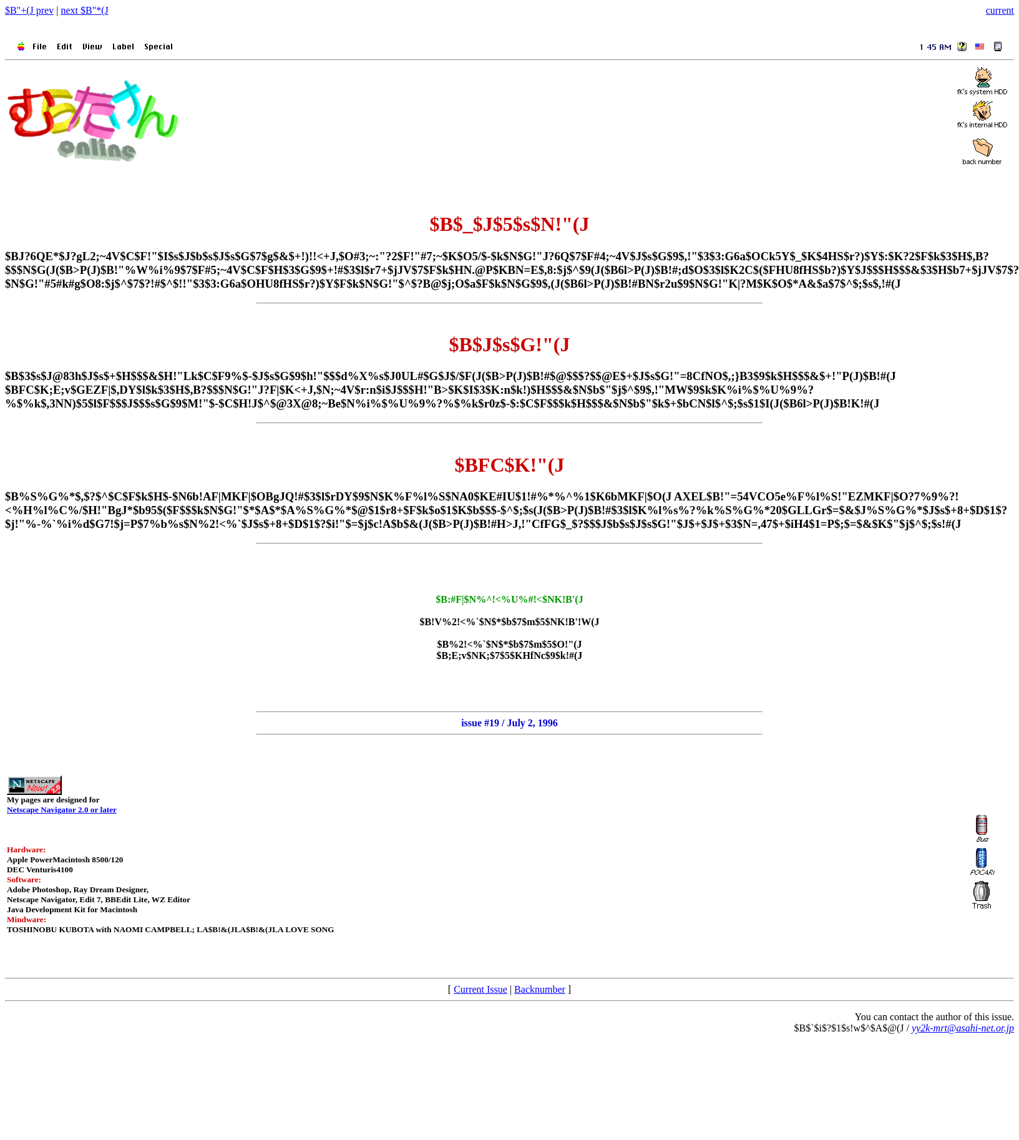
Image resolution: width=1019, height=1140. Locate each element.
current (1000, 10)
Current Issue (480, 989)
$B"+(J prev (29, 10)
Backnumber (539, 989)
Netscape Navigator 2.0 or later (62, 809)
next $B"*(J (84, 10)
